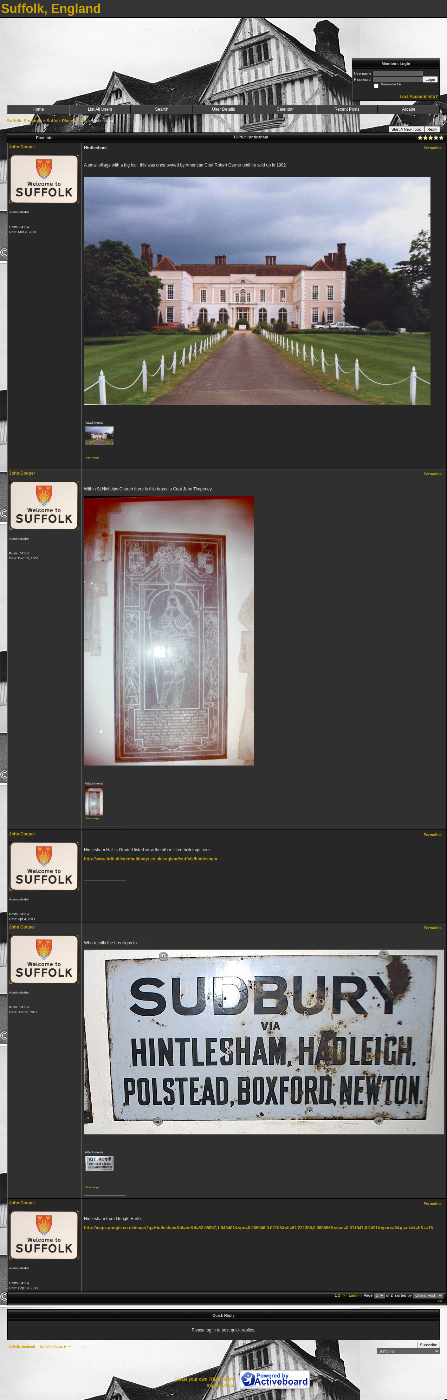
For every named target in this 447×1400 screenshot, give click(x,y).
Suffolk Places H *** (65, 120)
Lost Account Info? (419, 96)
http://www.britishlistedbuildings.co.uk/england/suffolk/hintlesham (150, 859)
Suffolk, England (23, 120)
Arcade (408, 109)
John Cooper (22, 146)
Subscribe (428, 1345)
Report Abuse (220, 1385)
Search (161, 109)
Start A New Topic (406, 129)
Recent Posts (347, 109)
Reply (432, 129)
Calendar (285, 109)
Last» (354, 1295)
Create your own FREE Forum (204, 1379)
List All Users (100, 109)
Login (430, 79)
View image (92, 457)
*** (440, 1302)
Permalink (432, 148)
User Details (223, 109)
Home (38, 109)
